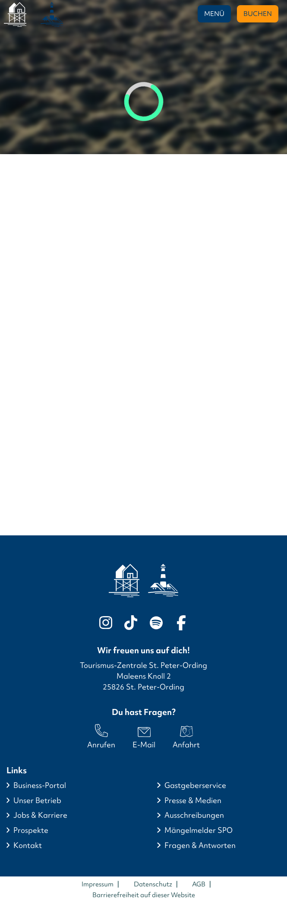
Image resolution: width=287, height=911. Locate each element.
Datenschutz (153, 884)
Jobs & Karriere (40, 815)
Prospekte (30, 830)
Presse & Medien (192, 800)
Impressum (98, 884)
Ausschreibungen (194, 815)
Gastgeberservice (195, 785)
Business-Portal (39, 785)
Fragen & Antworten (200, 845)
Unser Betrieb (37, 800)
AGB (198, 884)
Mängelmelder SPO (198, 830)
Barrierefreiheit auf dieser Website (143, 895)
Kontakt (27, 845)
